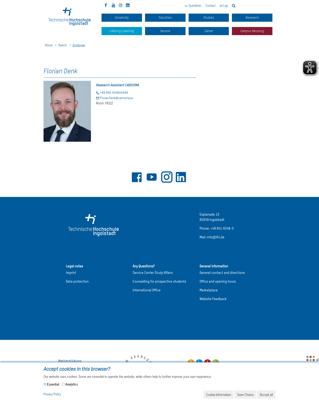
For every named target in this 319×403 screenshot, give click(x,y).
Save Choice (245, 394)
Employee (78, 45)
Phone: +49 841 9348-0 (217, 228)
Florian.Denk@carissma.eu (116, 97)
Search (62, 45)
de (221, 5)
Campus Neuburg (252, 31)
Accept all (266, 394)
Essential (53, 384)
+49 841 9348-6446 (113, 92)
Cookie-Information (218, 394)
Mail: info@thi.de (212, 237)
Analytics (72, 384)
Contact (210, 5)
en (226, 5)
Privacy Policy (52, 394)
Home (48, 45)
